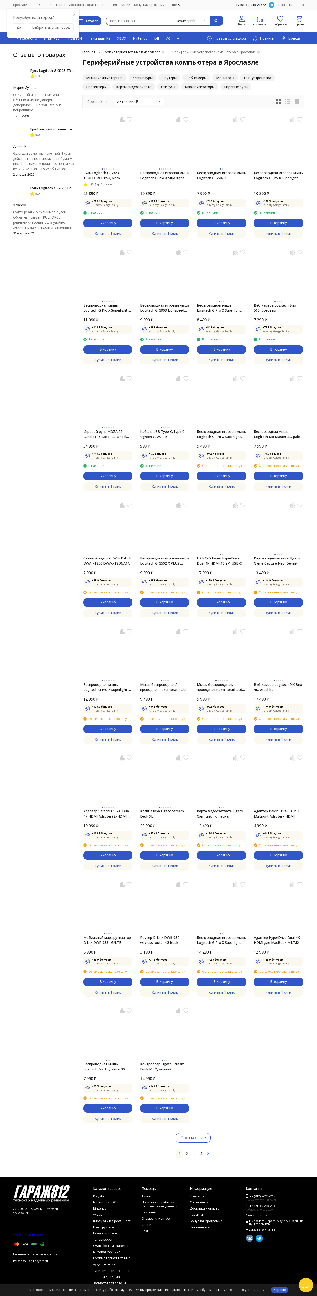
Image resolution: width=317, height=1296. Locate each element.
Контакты (57, 4)
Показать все (193, 1137)
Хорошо (280, 1290)
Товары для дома (106, 1276)
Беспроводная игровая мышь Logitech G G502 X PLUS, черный (164, 561)
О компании (199, 1202)
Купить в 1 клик (108, 233)
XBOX (121, 38)
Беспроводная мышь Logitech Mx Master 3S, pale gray (277, 434)
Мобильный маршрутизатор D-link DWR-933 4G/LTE (107, 940)
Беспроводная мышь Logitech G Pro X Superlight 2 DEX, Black (106, 308)
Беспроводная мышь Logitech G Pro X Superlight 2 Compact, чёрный (106, 687)
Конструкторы (104, 1227)
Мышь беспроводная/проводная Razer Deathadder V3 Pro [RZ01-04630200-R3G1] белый (221, 687)
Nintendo (140, 38)
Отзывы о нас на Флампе (29, 1235)
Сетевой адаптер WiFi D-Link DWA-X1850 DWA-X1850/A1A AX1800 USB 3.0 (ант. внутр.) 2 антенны (107, 561)
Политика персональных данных (35, 1254)
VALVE (97, 1214)
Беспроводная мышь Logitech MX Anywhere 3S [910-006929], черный (104, 1067)
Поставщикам (201, 1227)
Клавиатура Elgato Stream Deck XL (162, 813)
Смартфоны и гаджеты (110, 1245)
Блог (145, 1231)
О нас (41, 4)
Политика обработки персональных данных (159, 1204)
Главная (88, 52)
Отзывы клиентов (156, 1218)
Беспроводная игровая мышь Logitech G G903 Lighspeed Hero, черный (164, 308)
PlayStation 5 (27, 38)
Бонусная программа (150, 4)
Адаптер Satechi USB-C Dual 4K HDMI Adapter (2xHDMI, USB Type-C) (106, 814)
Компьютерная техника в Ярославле (131, 52)
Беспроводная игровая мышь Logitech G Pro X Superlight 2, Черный (278, 175)
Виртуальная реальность (113, 1221)
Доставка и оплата (83, 4)
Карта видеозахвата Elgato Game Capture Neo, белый (277, 561)
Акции (125, 4)
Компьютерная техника (111, 1258)
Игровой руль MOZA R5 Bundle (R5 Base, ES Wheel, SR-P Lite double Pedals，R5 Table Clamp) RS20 (106, 434)
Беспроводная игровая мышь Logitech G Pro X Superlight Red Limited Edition (221, 940)
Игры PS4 (74, 38)
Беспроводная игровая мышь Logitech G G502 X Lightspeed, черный (221, 175)
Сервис (147, 1225)
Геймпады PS (99, 38)
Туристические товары (111, 1270)
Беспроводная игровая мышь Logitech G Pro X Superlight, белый (221, 434)
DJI (156, 38)
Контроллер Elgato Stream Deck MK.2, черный (162, 1066)
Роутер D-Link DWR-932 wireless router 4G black (159, 940)
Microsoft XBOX (104, 1202)
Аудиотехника (104, 1264)
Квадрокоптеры (105, 1233)
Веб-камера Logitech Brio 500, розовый (275, 308)
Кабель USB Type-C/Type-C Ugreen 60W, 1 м (162, 434)
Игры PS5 (52, 38)
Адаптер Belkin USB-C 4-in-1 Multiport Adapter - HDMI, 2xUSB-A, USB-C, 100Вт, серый (277, 814)
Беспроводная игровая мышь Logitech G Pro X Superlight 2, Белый (164, 175)
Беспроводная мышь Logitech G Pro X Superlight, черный (219, 308)
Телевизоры (102, 1239)
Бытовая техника (106, 1252)
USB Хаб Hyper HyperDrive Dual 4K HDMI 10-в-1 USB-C (219, 561)
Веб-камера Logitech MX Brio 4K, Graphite (278, 687)
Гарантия (109, 4)
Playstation (101, 1196)
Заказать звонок (290, 4)
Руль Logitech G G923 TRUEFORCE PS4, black (101, 175)
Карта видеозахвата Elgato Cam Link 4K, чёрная (220, 813)
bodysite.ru (40, 1261)
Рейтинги (149, 1212)
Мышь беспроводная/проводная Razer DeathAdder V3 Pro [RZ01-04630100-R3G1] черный (164, 687)
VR (168, 38)
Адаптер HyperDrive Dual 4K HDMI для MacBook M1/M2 (277, 940)
